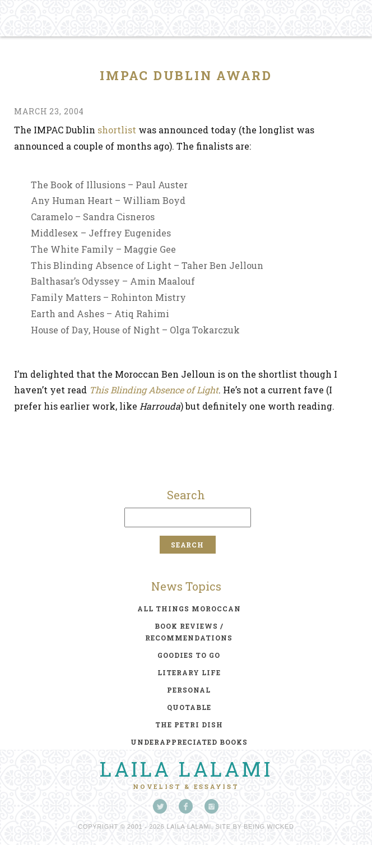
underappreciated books (189, 741)
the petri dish (189, 724)
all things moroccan (189, 608)
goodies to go (188, 655)
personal (189, 689)
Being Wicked (269, 826)
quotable (189, 707)
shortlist (116, 130)
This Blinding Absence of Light (153, 390)
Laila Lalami (186, 768)
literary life (189, 672)
